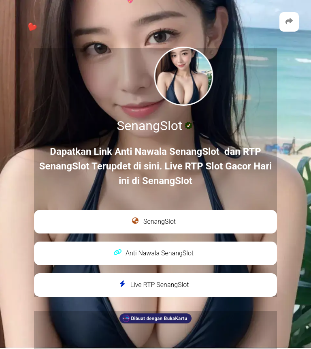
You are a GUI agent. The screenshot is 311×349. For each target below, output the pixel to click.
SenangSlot (153, 221)
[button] (289, 22)
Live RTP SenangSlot (153, 284)
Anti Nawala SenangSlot (153, 253)
